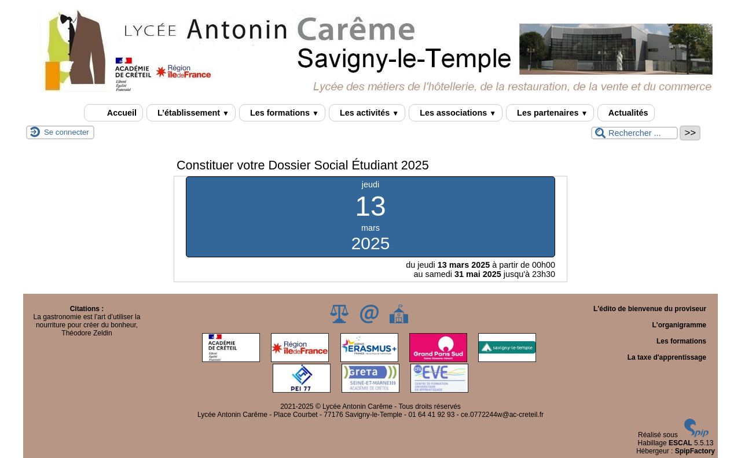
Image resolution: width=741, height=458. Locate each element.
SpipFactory (695, 451)
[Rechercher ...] (634, 133)
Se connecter (66, 132)
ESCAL (680, 443)
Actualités (626, 113)
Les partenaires (550, 113)
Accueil (113, 113)
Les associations (455, 113)
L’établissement (191, 113)
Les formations (282, 113)
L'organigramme (679, 325)
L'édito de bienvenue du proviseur (649, 309)
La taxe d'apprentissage (667, 357)
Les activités (367, 113)
